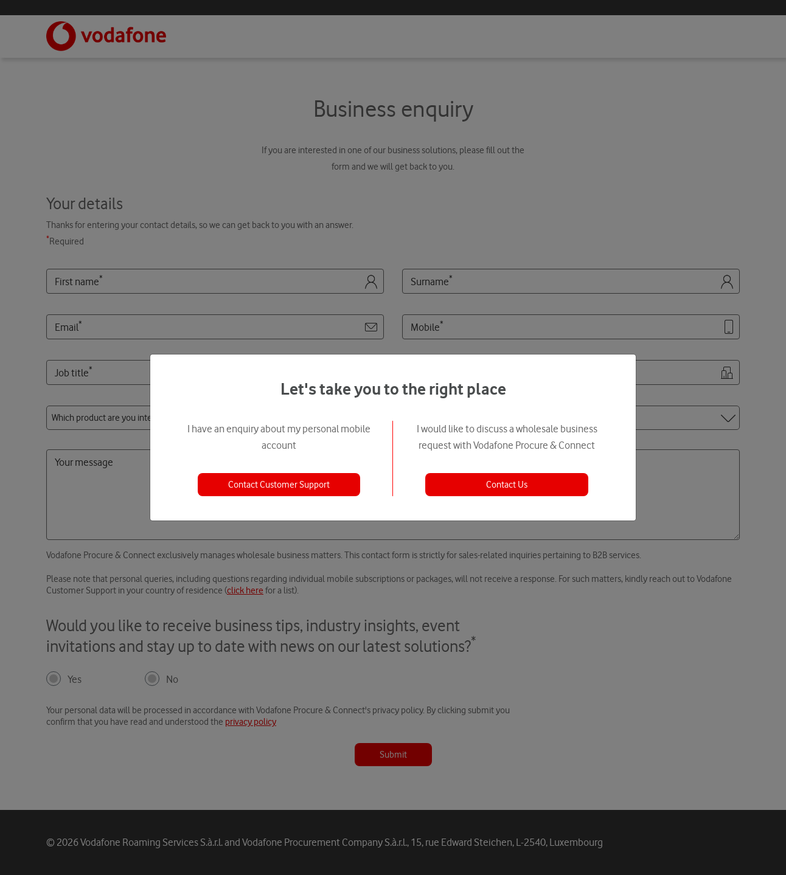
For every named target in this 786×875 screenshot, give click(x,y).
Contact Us (506, 484)
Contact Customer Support (279, 484)
